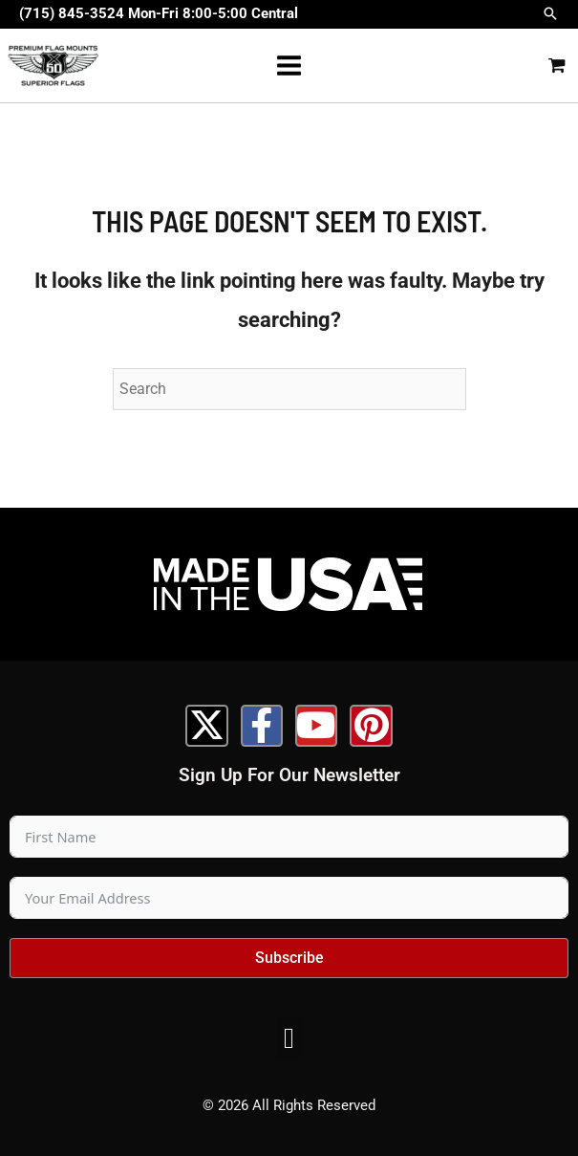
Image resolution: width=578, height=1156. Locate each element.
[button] (550, 15)
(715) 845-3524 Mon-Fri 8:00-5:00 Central (158, 13)
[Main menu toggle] (289, 65)
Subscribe (289, 958)
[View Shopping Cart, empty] (557, 66)
